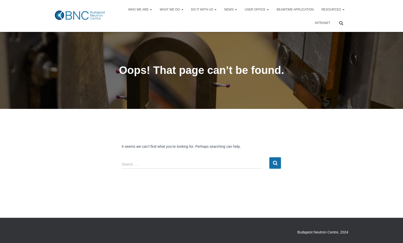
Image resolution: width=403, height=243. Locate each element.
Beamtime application (295, 9)
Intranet (322, 23)
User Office (257, 9)
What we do (171, 9)
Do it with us (204, 9)
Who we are (140, 9)
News (230, 9)
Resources (332, 9)
